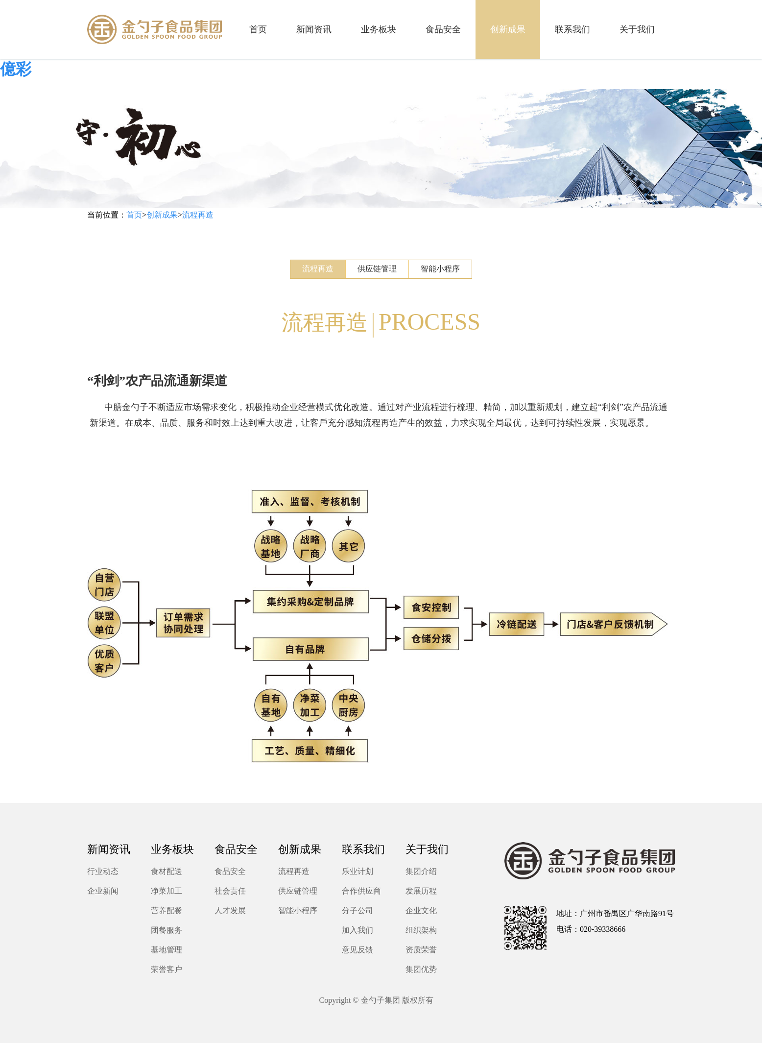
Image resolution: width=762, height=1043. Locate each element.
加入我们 (357, 930)
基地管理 (166, 950)
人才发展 (230, 910)
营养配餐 (166, 910)
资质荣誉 (421, 950)
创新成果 (162, 215)
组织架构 (421, 930)
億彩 (15, 69)
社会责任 (230, 891)
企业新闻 (103, 891)
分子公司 (357, 910)
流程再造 (198, 215)
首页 (134, 215)
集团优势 (421, 969)
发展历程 (421, 891)
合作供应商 (361, 891)
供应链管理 (377, 269)
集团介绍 (421, 871)
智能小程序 (440, 269)
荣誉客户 (166, 969)
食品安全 (230, 871)
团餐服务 (166, 930)
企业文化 (421, 910)
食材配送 (166, 871)
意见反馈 (357, 950)
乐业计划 (357, 871)
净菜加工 (166, 891)
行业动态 (103, 871)
